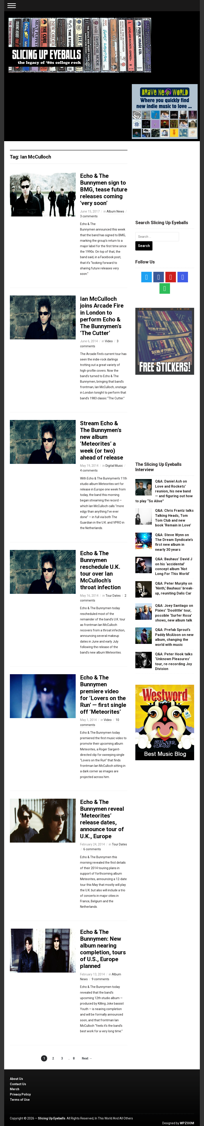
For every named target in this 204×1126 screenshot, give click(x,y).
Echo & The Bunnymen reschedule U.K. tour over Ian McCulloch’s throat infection (100, 570)
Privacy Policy (20, 1094)
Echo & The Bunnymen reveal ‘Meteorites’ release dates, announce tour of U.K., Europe (102, 819)
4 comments (89, 470)
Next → (87, 1058)
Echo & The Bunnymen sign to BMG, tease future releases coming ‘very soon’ (103, 190)
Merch (14, 1089)
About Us (16, 1079)
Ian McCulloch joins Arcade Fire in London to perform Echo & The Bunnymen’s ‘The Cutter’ (101, 315)
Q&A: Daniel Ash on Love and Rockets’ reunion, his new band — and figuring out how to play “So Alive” (164, 491)
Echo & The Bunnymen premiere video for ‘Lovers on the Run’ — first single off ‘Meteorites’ (103, 694)
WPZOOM (187, 1123)
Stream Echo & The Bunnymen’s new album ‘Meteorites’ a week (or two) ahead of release (101, 440)
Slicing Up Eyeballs (51, 1118)
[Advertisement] (168, 175)
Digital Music (114, 465)
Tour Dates (113, 595)
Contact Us (18, 1084)
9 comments (100, 979)
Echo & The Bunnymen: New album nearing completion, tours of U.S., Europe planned (103, 949)
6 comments (92, 849)
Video (109, 341)
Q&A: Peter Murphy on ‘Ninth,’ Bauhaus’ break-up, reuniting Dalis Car (174, 588)
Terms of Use (20, 1099)
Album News (115, 211)
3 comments (89, 216)
